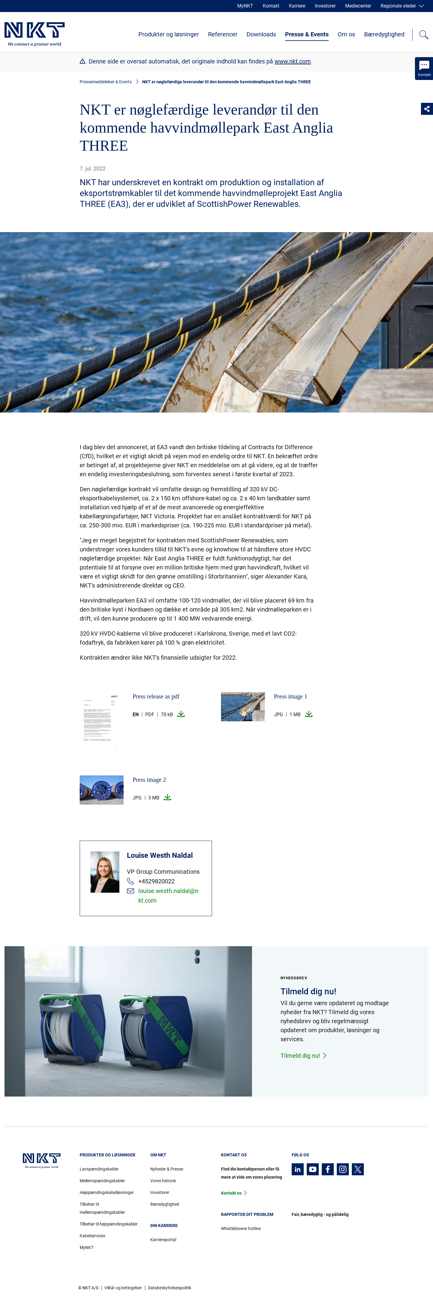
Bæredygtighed (384, 34)
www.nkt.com (293, 61)
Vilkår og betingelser (123, 1287)
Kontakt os (231, 1193)
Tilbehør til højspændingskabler (109, 1224)
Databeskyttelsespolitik (169, 1287)
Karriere (297, 6)
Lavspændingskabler (99, 1169)
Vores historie (163, 1180)
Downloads (261, 34)
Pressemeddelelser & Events (106, 81)
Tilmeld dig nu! (304, 1055)
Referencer (223, 34)
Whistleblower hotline (241, 1228)
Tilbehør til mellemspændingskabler (102, 1208)
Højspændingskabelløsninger (107, 1192)
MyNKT (245, 6)
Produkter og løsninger (168, 34)
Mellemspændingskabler (102, 1180)
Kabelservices (92, 1235)
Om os (346, 34)
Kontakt (271, 6)
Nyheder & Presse (166, 1169)
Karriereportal (163, 1239)
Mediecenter (358, 6)
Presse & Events (307, 34)
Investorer (325, 6)
